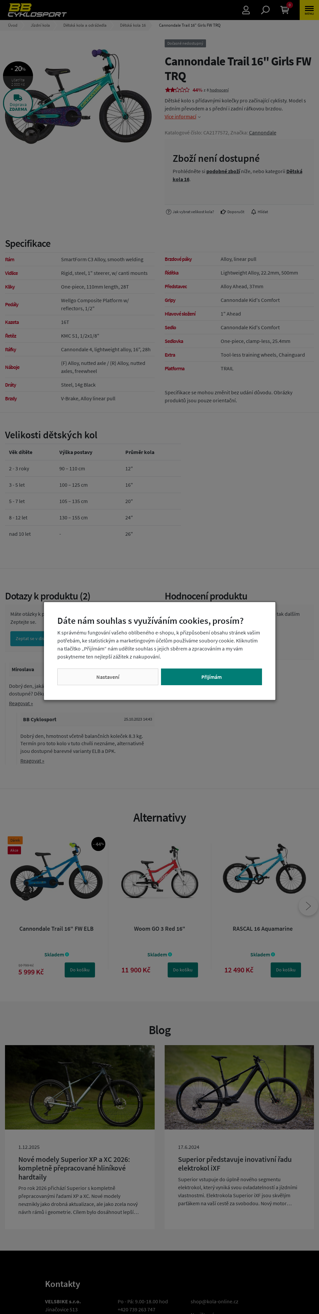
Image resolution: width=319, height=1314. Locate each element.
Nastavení (107, 677)
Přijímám (211, 677)
